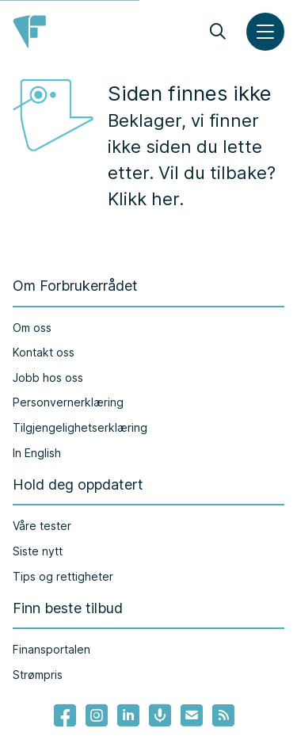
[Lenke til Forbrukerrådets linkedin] (128, 715)
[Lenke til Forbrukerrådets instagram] (97, 715)
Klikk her (143, 199)
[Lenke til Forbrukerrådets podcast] (160, 715)
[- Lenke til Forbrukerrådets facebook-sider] (65, 715)
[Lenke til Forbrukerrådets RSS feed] (223, 715)
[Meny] (265, 32)
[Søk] (218, 32)
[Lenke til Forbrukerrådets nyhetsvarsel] (192, 715)
